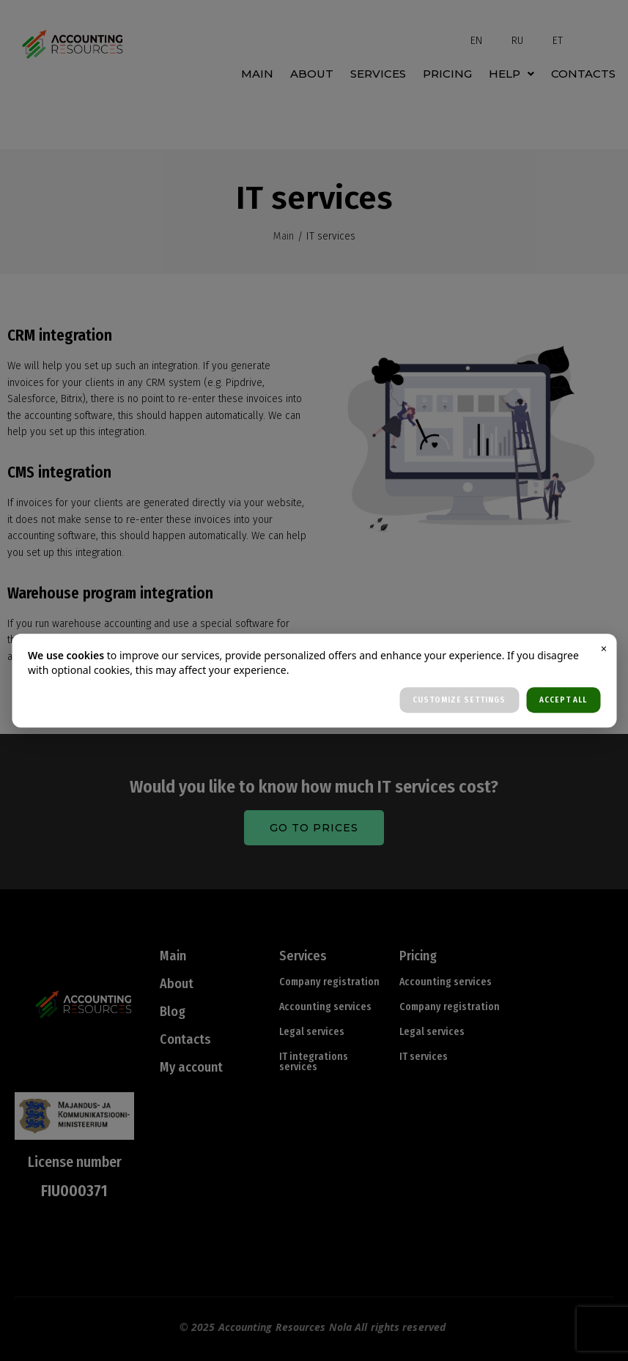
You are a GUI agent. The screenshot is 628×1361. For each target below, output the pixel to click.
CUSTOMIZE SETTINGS (459, 700)
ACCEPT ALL (563, 700)
